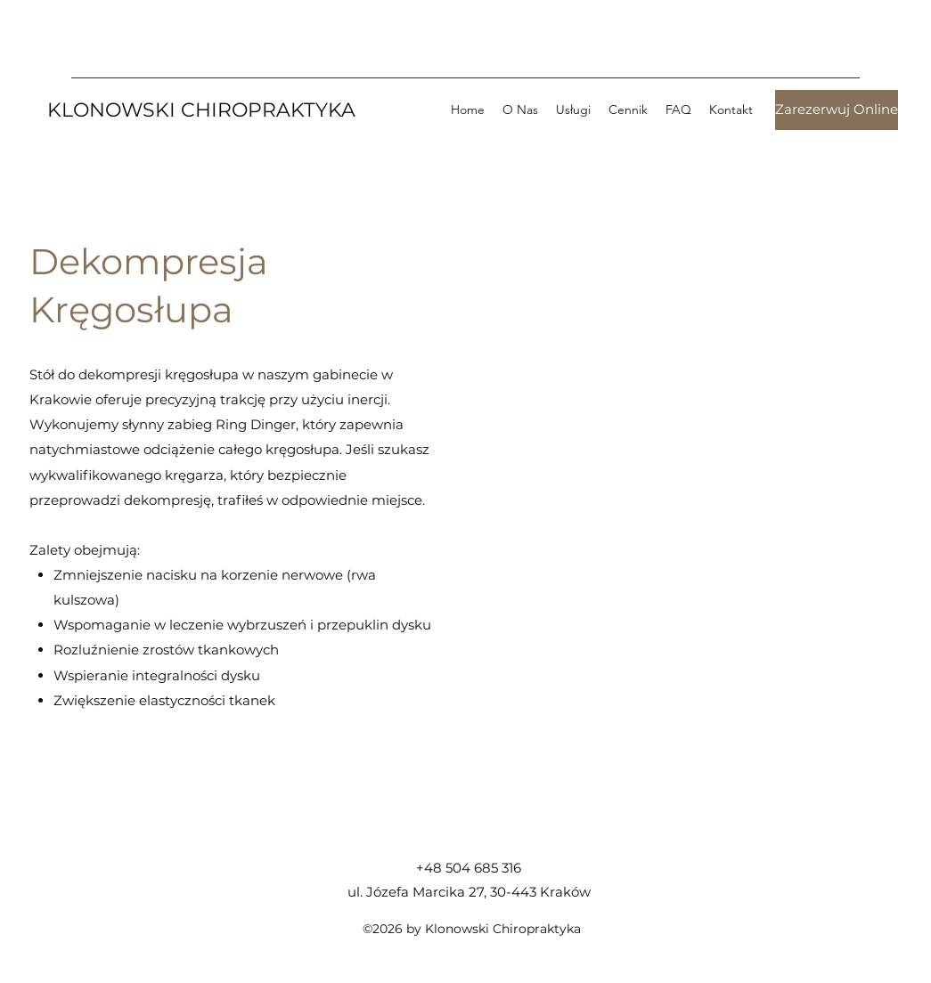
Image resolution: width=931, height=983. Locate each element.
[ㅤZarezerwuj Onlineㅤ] (836, 110)
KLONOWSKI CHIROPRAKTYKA (201, 110)
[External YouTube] (697, 505)
